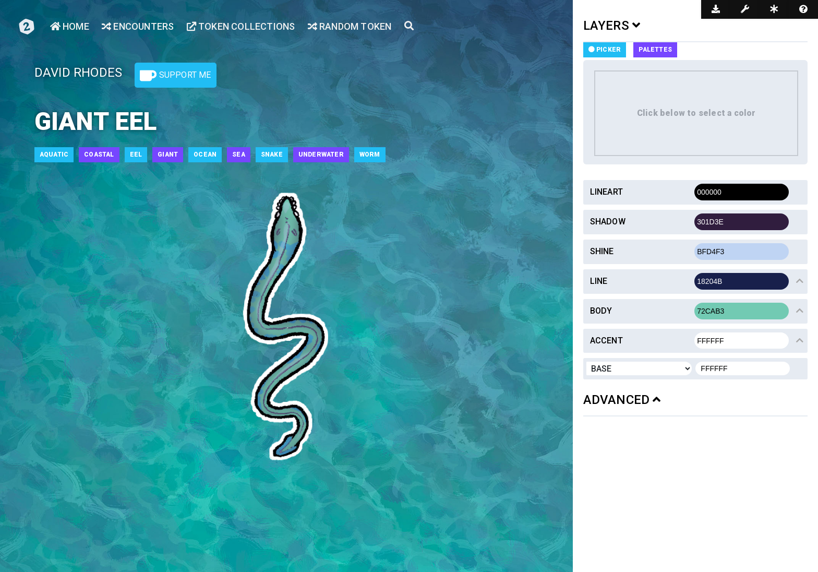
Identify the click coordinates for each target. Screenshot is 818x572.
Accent (606, 340)
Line (599, 281)
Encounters (138, 26)
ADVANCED (622, 399)
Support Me (175, 75)
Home (69, 26)
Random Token (350, 26)
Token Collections (241, 26)
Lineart (606, 192)
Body (601, 311)
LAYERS (612, 25)
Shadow (607, 222)
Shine (602, 251)
